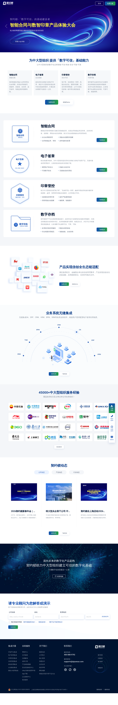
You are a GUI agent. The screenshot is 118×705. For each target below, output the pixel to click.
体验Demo (53, 41)
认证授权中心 (26, 688)
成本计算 (25, 673)
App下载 (25, 685)
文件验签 (25, 667)
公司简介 (42, 667)
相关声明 (42, 679)
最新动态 (42, 664)
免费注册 (110, 3)
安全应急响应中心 (28, 679)
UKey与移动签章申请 (28, 682)
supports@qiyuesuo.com (74, 673)
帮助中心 (25, 664)
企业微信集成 (12, 679)
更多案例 (59, 454)
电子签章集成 (12, 667)
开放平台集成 (12, 664)
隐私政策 (99, 701)
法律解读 (25, 670)
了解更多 (102, 145)
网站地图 (42, 682)
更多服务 (25, 691)
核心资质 (42, 670)
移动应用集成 (12, 676)
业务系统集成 (12, 673)
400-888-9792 (69, 666)
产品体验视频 (26, 676)
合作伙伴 (42, 676)
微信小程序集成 (13, 682)
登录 (99, 3)
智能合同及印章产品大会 (47, 685)
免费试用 (39, 41)
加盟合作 (42, 673)
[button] (52, 49)
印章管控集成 (12, 670)
